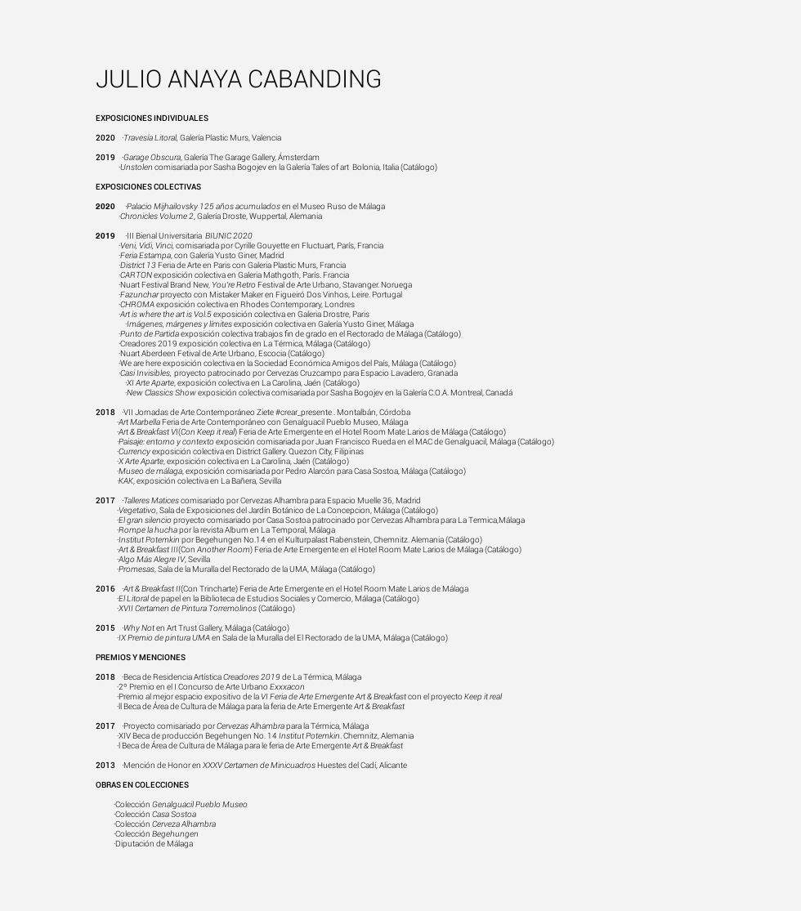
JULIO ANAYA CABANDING (239, 79)
